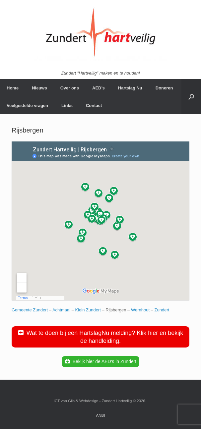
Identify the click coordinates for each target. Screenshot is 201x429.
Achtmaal (61, 309)
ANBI (100, 415)
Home (13, 87)
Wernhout (140, 309)
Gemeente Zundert (30, 309)
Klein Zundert (88, 309)
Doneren (164, 87)
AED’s (98, 87)
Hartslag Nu (130, 87)
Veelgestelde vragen (27, 105)
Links (67, 105)
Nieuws (39, 87)
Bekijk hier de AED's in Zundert (105, 361)
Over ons (69, 87)
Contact (94, 105)
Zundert (162, 309)
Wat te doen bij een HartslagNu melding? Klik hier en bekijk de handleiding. (105, 337)
